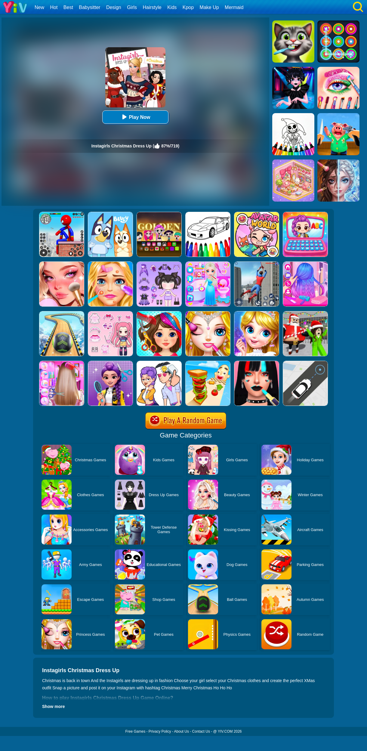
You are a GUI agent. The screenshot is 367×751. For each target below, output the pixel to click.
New (39, 7)
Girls (132, 7)
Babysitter (89, 7)
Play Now (135, 117)
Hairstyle (152, 7)
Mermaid (234, 7)
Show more (53, 706)
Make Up (209, 7)
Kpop (188, 7)
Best (68, 7)
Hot (53, 7)
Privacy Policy (160, 731)
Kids (172, 7)
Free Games (135, 731)
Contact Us (201, 731)
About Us (181, 731)
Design (113, 7)
